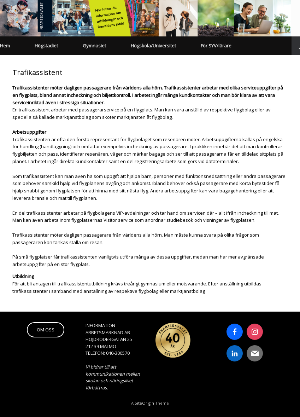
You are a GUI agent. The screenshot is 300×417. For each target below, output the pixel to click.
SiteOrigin (144, 403)
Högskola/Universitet (153, 45)
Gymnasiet (94, 45)
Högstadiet (46, 45)
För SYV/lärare (216, 45)
